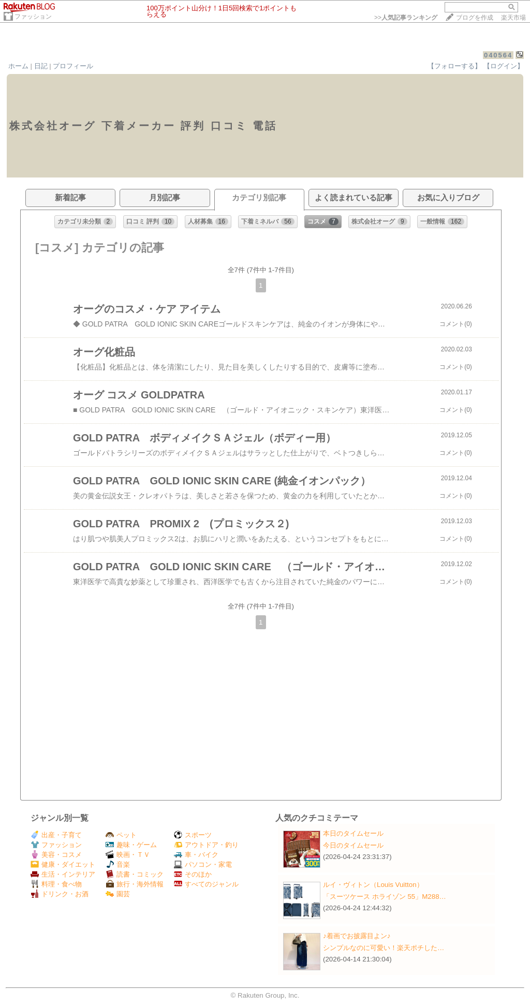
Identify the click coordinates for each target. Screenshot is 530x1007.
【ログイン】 (503, 66)
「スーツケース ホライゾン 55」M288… (384, 896)
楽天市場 (513, 17)
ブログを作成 (474, 17)
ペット (121, 835)
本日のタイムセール (353, 833)
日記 (41, 66)
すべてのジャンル (206, 884)
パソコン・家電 (203, 864)
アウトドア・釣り (206, 845)
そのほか (193, 874)
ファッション (33, 16)
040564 (498, 55)
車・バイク (196, 854)
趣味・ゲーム (131, 845)
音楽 (118, 864)
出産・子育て (56, 835)
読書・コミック (135, 874)
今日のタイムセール (353, 845)
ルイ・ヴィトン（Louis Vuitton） (373, 884)
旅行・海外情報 (135, 884)
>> (405, 17)
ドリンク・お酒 (60, 894)
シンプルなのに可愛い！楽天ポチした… (383, 948)
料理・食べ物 (56, 884)
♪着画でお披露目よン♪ (356, 936)
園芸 (118, 894)
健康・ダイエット (63, 864)
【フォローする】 (454, 66)
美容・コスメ (56, 854)
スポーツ (193, 835)
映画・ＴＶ (128, 854)
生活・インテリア (63, 874)
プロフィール (73, 66)
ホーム (18, 66)
